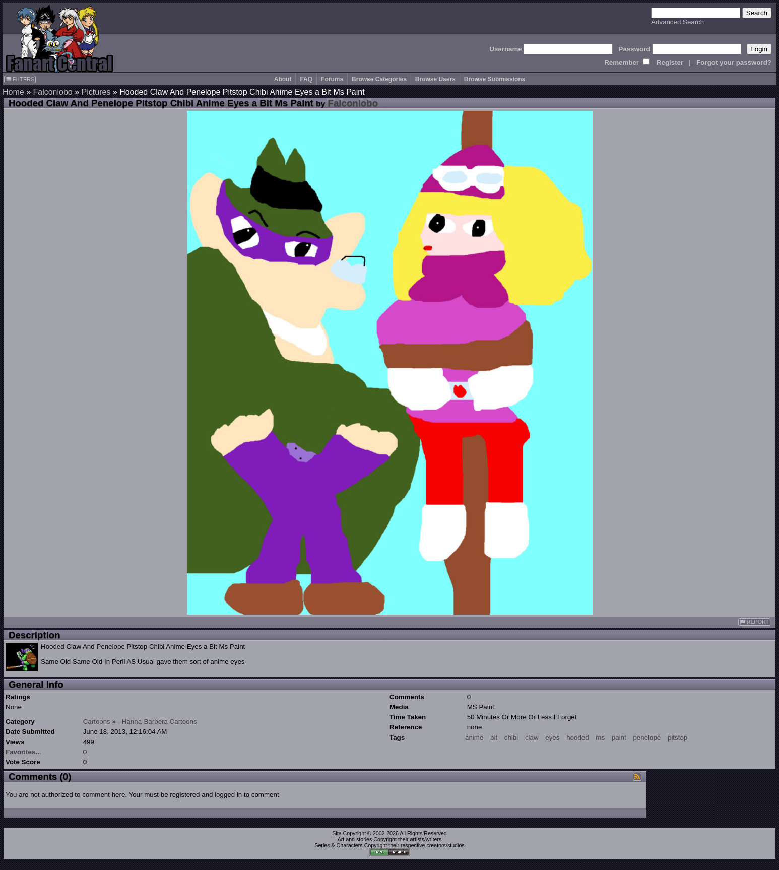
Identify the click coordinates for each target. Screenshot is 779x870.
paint (619, 737)
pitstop (677, 737)
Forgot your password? (733, 62)
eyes (552, 737)
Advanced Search (677, 22)
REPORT (754, 622)
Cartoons (96, 721)
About (283, 79)
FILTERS (20, 79)
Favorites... (23, 752)
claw (532, 737)
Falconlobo (52, 92)
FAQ (306, 79)
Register (670, 62)
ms (600, 737)
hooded (577, 737)
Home (13, 92)
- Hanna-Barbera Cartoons (157, 721)
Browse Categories (379, 79)
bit (493, 737)
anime (474, 737)
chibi (511, 737)
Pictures (96, 92)
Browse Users (435, 79)
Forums (332, 79)
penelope (647, 737)
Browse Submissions (494, 79)
